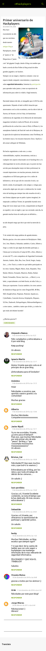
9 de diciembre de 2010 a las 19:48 (24, 490)
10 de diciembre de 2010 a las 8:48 (24, 577)
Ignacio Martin (18, 359)
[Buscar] (42, 4)
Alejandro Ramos (19, 333)
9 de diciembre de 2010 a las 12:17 (24, 361)
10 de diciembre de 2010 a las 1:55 (24, 536)
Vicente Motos (18, 575)
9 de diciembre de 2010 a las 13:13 (24, 383)
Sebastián (16, 509)
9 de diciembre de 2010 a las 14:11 (24, 429)
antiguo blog (7, 46)
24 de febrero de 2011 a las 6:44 (23, 605)
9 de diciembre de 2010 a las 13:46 (24, 412)
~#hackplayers (22, 3)
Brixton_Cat (16, 457)
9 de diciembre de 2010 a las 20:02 (24, 512)
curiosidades (9, 323)
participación (36, 84)
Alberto (15, 409)
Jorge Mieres (17, 603)
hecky (14, 533)
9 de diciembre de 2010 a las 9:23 (24, 335)
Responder (16, 354)
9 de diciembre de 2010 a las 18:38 (24, 459)
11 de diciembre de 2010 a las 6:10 (29, 590)
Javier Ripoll (17, 426)
